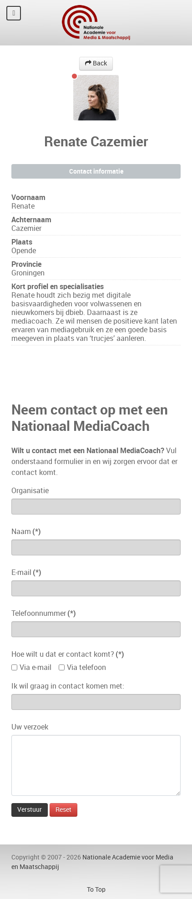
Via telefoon (86, 667)
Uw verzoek (29, 727)
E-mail (26, 572)
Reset (63, 810)
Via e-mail (35, 667)
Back (96, 63)
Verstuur (29, 810)
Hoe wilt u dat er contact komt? (67, 654)
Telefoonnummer (43, 613)
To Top (96, 889)
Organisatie (30, 490)
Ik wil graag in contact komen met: (67, 686)
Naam (26, 531)
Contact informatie (96, 171)
